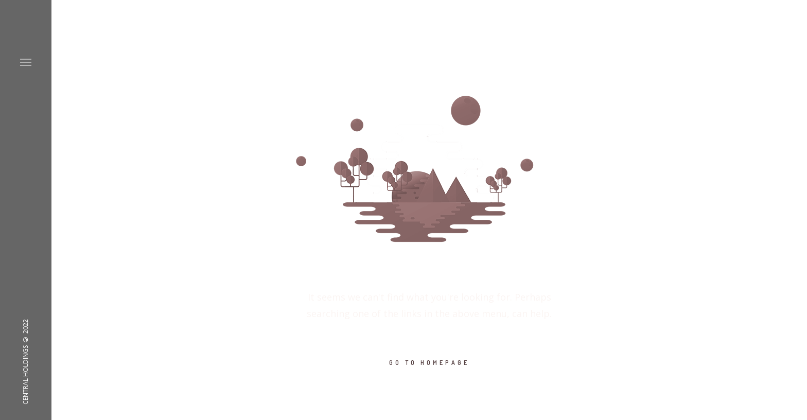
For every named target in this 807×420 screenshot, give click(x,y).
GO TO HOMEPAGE (429, 362)
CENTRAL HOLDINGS (25, 375)
